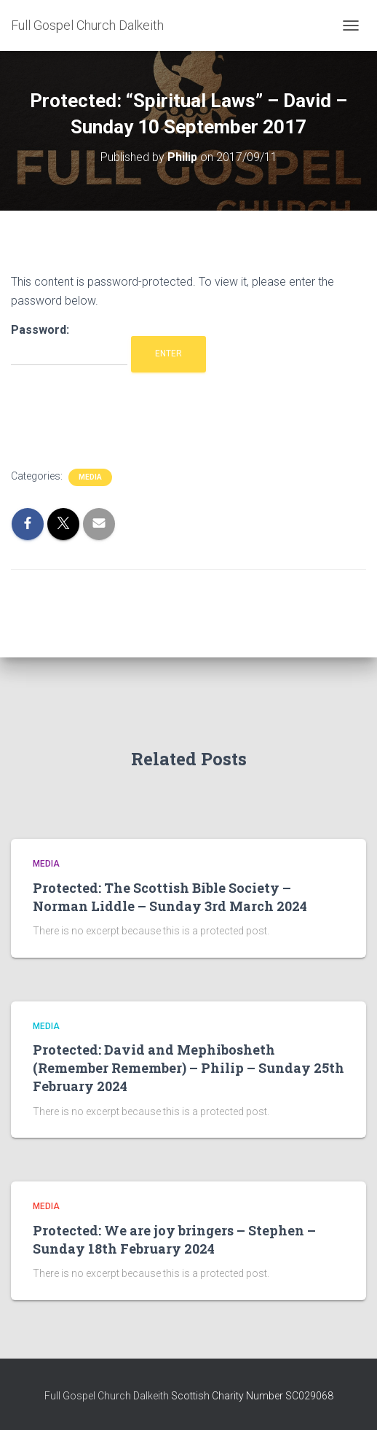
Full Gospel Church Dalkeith (107, 1396)
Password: (69, 344)
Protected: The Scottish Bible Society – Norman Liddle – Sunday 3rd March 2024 (170, 897)
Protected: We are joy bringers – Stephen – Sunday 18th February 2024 (174, 1239)
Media (90, 477)
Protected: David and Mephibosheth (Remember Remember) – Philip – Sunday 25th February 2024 (188, 1068)
